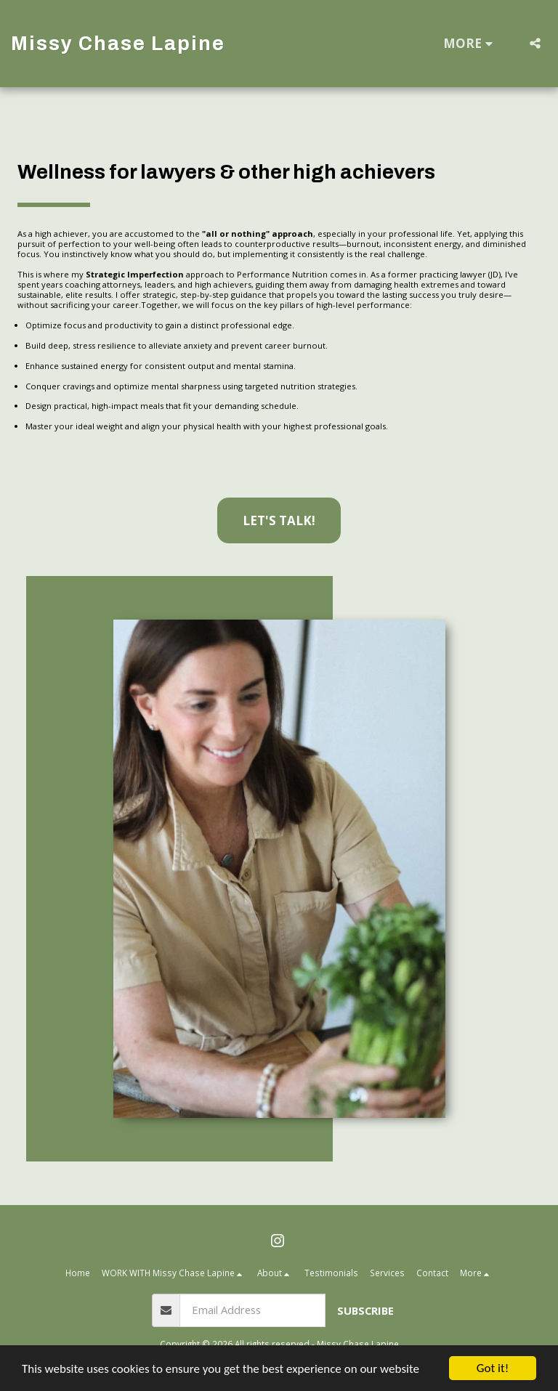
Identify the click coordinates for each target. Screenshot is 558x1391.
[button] (535, 43)
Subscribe (365, 1310)
